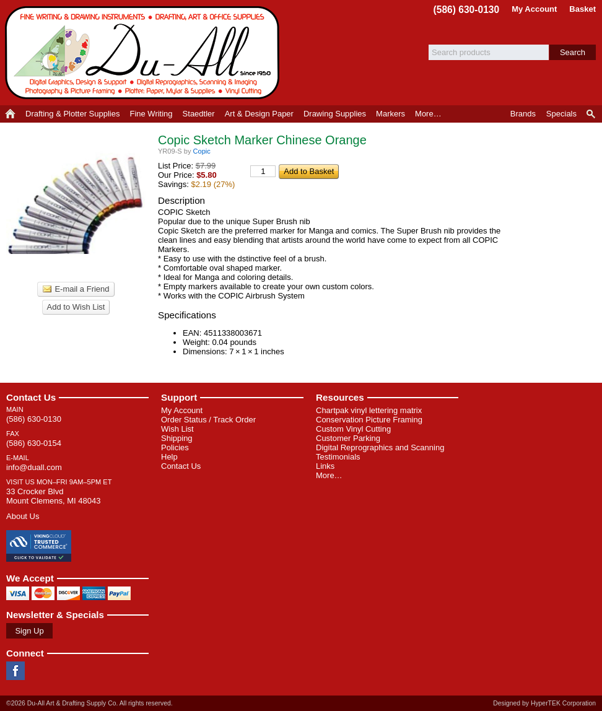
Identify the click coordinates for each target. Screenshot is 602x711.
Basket (582, 9)
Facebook (15, 670)
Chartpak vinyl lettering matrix (369, 410)
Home (10, 114)
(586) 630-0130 (467, 9)
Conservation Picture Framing (369, 419)
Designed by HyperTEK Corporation (544, 703)
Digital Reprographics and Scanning (380, 447)
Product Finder (592, 114)
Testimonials (338, 456)
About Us (22, 516)
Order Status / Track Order (208, 419)
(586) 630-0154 (33, 443)
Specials (561, 113)
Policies (175, 447)
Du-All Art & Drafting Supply (144, 52)
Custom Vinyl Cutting (353, 429)
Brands (523, 113)
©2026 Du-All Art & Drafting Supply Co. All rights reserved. (89, 703)
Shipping (177, 438)
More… (329, 475)
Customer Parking (348, 438)
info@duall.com (34, 467)
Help (169, 456)
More (428, 113)
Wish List (177, 429)
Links (325, 466)
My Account (534, 9)
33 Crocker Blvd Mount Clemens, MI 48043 (53, 496)
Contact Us (31, 397)
